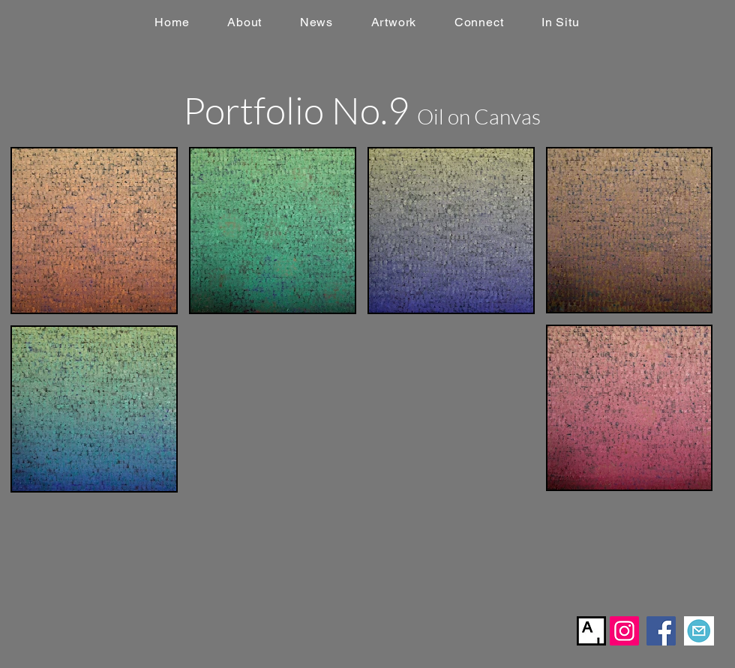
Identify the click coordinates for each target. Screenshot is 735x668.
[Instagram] (624, 631)
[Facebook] (661, 631)
